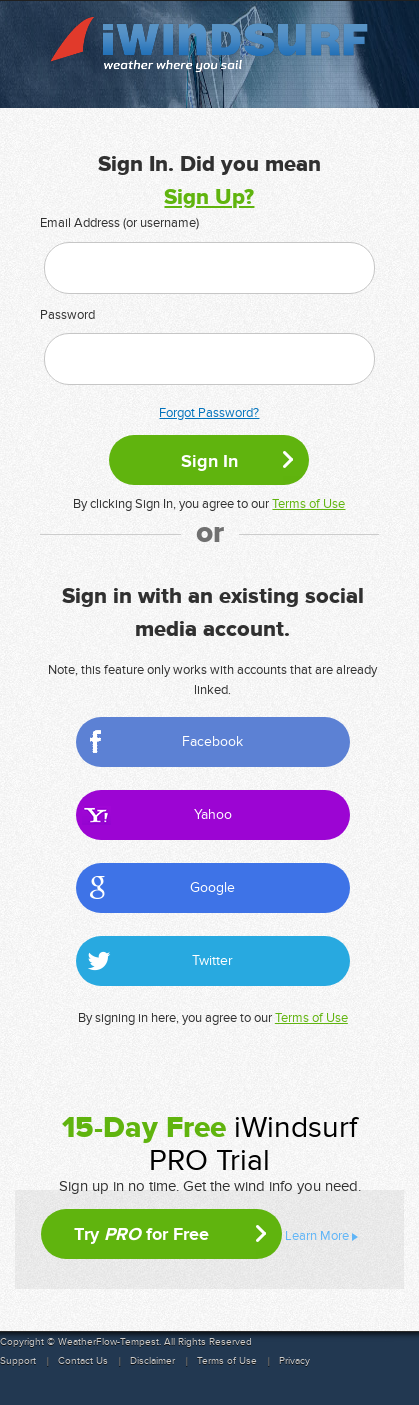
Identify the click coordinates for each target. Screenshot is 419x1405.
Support (18, 1361)
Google (212, 887)
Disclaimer (152, 1361)
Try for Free (141, 1234)
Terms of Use (308, 504)
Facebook (212, 741)
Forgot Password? (209, 413)
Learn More (317, 1236)
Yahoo (213, 814)
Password (67, 315)
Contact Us (83, 1361)
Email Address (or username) (119, 223)
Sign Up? (209, 197)
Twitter (212, 960)
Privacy (294, 1361)
